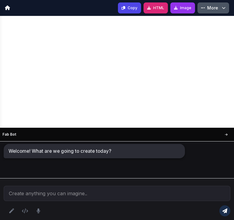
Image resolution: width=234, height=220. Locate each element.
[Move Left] (226, 134)
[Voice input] (38, 210)
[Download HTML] (156, 7)
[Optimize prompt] (11, 210)
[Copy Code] (129, 7)
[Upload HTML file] (25, 210)
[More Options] (213, 7)
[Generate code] (224, 210)
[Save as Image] (182, 7)
